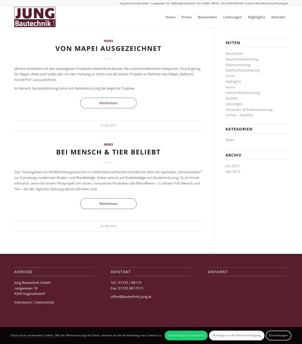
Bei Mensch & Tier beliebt (108, 152)
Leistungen (234, 104)
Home (230, 87)
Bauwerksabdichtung (242, 59)
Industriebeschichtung (243, 92)
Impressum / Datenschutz (34, 302)
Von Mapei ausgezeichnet (108, 48)
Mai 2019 (233, 171)
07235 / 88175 (210, 3)
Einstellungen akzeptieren (186, 335)
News (108, 41)
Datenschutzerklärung (243, 70)
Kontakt (232, 98)
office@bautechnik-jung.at (271, 3)
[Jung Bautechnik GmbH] (35, 17)
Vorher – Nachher (239, 115)
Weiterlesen (108, 103)
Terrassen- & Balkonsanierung (249, 109)
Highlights (233, 81)
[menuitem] (170, 17)
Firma (230, 76)
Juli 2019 (232, 166)
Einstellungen (278, 335)
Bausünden (234, 53)
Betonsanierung (238, 64)
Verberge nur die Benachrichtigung (236, 335)
